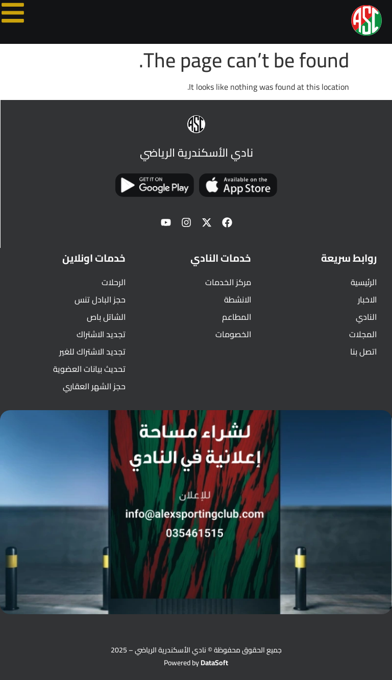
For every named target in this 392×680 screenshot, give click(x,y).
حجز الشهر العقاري (94, 386)
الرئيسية (364, 282)
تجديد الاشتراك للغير (92, 351)
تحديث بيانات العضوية (89, 368)
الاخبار (367, 299)
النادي (366, 316)
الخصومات (233, 334)
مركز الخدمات (228, 282)
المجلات (363, 334)
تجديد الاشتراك (101, 334)
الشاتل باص (106, 316)
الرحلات (114, 282)
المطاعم (236, 316)
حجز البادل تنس (100, 299)
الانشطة (237, 299)
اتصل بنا (363, 351)
